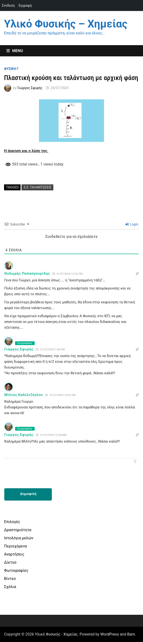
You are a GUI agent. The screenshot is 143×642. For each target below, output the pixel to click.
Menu (14, 50)
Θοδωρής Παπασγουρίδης (27, 273)
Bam (131, 634)
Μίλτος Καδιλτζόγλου (23, 395)
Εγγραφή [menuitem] (25, 5)
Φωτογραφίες (16, 570)
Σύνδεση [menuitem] (8, 5)
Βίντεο (10, 578)
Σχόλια (10, 586)
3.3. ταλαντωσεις (37, 187)
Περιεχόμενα (15, 546)
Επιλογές (12, 521)
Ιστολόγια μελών (18, 538)
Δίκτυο (10, 562)
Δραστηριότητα (17, 530)
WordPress (109, 634)
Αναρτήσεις (14, 554)
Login (131, 224)
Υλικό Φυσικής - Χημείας (56, 634)
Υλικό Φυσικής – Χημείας (65, 24)
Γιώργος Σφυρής (30, 88)
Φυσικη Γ (11, 69)
